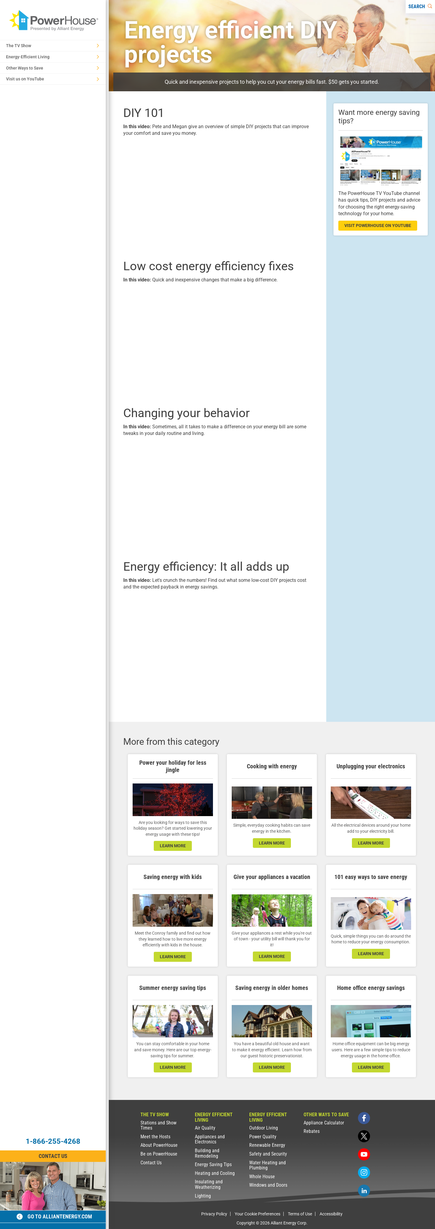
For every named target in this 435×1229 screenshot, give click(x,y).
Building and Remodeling (207, 1153)
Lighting (203, 1196)
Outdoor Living (263, 1128)
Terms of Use (300, 1213)
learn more (173, 845)
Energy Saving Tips (213, 1164)
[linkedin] (364, 1191)
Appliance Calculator (324, 1123)
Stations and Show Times (158, 1125)
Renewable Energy (267, 1145)
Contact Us (151, 1163)
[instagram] (364, 1172)
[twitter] (364, 1136)
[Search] (420, 6)
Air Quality (205, 1128)
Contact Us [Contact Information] (53, 1156)
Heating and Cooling (215, 1173)
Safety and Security (268, 1154)
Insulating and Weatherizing (209, 1184)
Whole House (262, 1176)
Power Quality (262, 1137)
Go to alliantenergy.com (54, 1216)
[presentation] (217, 197)
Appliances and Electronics (210, 1139)
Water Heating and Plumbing (267, 1165)
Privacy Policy (214, 1213)
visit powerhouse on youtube (377, 225)
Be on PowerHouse (158, 1154)
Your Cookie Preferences (257, 1213)
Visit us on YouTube (52, 78)
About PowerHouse (159, 1145)
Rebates (312, 1131)
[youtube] (364, 1154)
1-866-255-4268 (53, 1141)
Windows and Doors (268, 1185)
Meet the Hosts (155, 1137)
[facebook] (364, 1118)
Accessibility (331, 1213)
